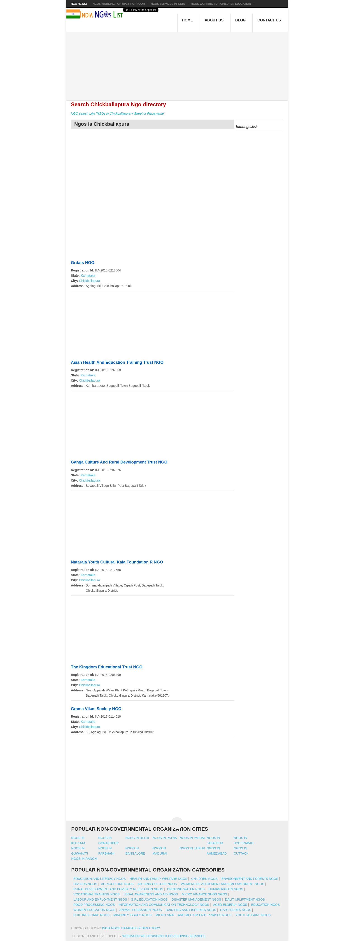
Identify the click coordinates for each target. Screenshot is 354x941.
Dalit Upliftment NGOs (245, 899)
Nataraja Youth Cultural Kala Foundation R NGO (117, 562)
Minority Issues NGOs (133, 915)
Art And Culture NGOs (157, 884)
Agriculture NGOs (117, 884)
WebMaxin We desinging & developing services (164, 936)
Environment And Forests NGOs (249, 879)
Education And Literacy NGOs (100, 879)
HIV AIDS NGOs (85, 884)
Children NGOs (204, 879)
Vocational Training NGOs (97, 894)
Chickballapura (89, 281)
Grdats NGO (82, 262)
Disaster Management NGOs (196, 899)
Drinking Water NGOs (186, 889)
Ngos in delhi (137, 838)
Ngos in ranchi (84, 858)
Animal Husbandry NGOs (140, 910)
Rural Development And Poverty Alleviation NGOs (118, 889)
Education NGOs (265, 904)
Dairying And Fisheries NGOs (191, 910)
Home (187, 20)
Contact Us (269, 20)
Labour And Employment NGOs (100, 899)
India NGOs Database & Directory (131, 928)
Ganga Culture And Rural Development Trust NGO (119, 462)
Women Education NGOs (95, 910)
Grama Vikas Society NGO (96, 709)
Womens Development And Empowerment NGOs (222, 884)
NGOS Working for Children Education (221, 3)
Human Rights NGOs (226, 889)
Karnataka (88, 275)
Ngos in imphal (193, 838)
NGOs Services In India (168, 3)
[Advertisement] (179, 63)
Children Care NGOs (91, 915)
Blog (240, 20)
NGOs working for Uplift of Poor (119, 3)
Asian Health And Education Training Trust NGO (117, 362)
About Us (214, 20)
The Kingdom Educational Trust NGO (106, 667)
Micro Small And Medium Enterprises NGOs (194, 915)
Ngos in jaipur (192, 848)
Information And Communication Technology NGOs (164, 904)
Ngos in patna (165, 838)
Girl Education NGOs (149, 899)
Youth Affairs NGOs (253, 915)
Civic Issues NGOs (235, 910)
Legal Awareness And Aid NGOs (150, 894)
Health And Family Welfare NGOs (158, 879)
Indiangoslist (246, 126)
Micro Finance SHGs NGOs (204, 894)
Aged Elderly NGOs (230, 904)
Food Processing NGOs (94, 904)
